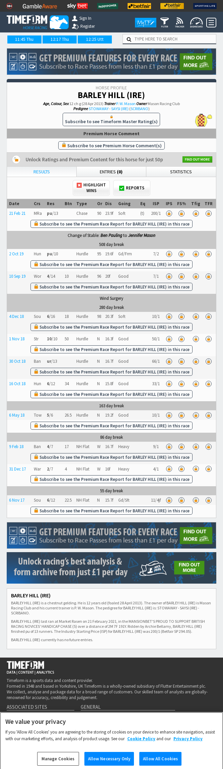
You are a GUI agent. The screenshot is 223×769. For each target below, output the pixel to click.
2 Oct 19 (16, 254)
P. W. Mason (126, 103)
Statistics (181, 172)
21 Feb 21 (17, 213)
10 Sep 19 (17, 276)
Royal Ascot (146, 718)
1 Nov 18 (16, 339)
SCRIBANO (139, 108)
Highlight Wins (91, 187)
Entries (111, 172)
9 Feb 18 (16, 446)
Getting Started (99, 718)
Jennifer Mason (141, 235)
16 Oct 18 (17, 384)
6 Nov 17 (16, 500)
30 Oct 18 (17, 361)
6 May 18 (16, 415)
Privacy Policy (188, 746)
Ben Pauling (111, 235)
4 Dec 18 (16, 316)
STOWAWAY (98, 108)
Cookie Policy (141, 746)
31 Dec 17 (17, 469)
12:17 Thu (60, 39)
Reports (131, 188)
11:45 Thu (24, 39)
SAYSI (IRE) (120, 108)
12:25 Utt (94, 39)
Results (41, 172)
